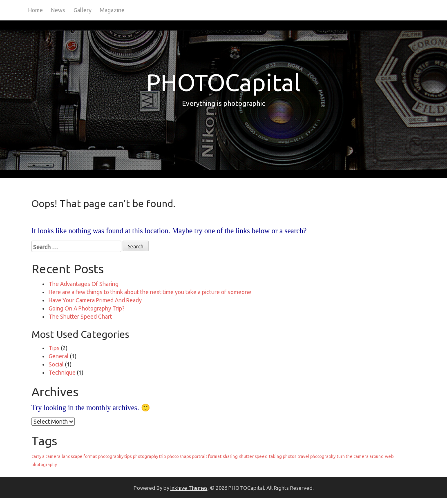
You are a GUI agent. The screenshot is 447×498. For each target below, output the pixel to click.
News (58, 10)
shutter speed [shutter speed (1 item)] (253, 456)
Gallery (83, 10)
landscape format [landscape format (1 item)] (79, 456)
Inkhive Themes (189, 488)
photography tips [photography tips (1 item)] (115, 456)
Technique (62, 372)
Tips (54, 348)
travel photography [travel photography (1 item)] (316, 456)
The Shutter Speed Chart (80, 316)
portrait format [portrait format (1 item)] (206, 456)
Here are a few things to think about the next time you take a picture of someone (150, 292)
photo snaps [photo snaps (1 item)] (179, 456)
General (59, 356)
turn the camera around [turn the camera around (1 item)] (360, 456)
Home (35, 10)
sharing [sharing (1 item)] (230, 456)
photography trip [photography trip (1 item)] (149, 456)
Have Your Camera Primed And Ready (95, 300)
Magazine (112, 10)
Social (56, 364)
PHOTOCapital (223, 82)
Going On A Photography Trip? (87, 308)
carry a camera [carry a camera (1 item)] (45, 456)
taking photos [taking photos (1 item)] (282, 456)
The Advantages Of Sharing (83, 284)
